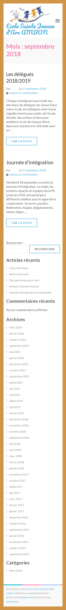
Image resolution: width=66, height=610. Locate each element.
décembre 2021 (18, 364)
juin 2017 (14, 492)
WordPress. (12, 601)
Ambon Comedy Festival (24, 286)
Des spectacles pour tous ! (25, 280)
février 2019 (16, 413)
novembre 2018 (18, 425)
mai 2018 (14, 443)
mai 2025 (14, 351)
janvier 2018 (16, 468)
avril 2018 (15, 450)
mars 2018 (15, 456)
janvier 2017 (16, 511)
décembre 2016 (18, 517)
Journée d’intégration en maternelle (30, 292)
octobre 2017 (17, 480)
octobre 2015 (17, 548)
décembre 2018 (18, 419)
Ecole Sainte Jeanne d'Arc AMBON (30, 29)
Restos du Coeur (19, 274)
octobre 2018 (17, 431)
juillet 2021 (16, 382)
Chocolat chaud (18, 268)
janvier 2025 (16, 358)
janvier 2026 (16, 333)
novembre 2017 (18, 474)
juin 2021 (14, 388)
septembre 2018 (19, 437)
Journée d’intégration (30, 162)
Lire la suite (21, 141)
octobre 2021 (17, 370)
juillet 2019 (16, 400)
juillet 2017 (16, 486)
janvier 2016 (16, 535)
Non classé (15, 570)
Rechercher (14, 243)
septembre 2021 (19, 376)
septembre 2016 (19, 529)
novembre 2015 (18, 541)
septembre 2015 (19, 554)
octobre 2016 (17, 523)
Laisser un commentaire (23, 92)
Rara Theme (28, 597)
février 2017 (16, 505)
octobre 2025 (17, 339)
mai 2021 (14, 394)
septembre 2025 (19, 345)
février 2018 (16, 462)
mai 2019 (14, 407)
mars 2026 (15, 327)
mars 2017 (15, 499)
